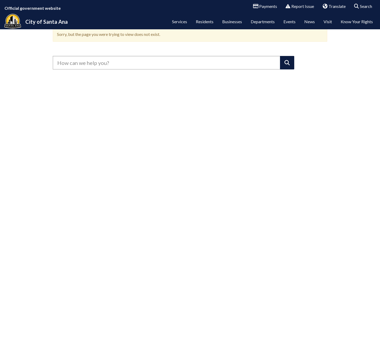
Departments (263, 25)
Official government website (32, 8)
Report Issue (298, 6)
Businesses (232, 25)
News (309, 25)
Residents (204, 25)
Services (179, 25)
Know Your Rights (357, 25)
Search (361, 6)
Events (289, 25)
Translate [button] (332, 6)
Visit (328, 25)
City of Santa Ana (46, 26)
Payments (263, 6)
